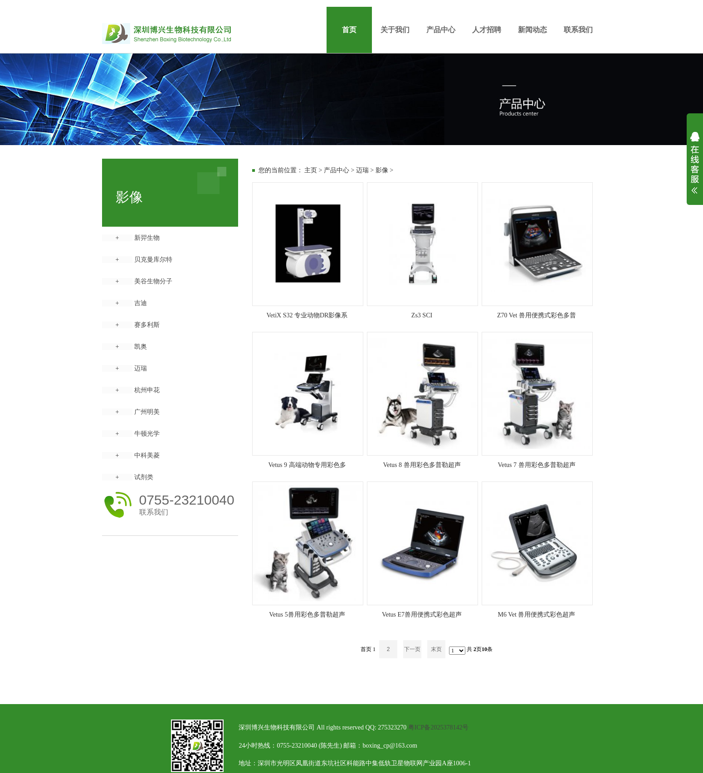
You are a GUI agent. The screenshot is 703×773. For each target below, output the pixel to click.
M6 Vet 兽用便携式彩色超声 (537, 614)
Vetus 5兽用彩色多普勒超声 (307, 614)
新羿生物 (147, 237)
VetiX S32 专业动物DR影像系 (307, 315)
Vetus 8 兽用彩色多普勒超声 (421, 465)
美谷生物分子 (153, 281)
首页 (349, 30)
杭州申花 (147, 390)
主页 (310, 170)
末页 (436, 649)
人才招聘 (486, 30)
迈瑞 (140, 368)
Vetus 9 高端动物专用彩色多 (307, 465)
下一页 (412, 649)
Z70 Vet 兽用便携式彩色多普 (536, 315)
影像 (382, 170)
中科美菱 (147, 455)
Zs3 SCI (421, 315)
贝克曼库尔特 (153, 259)
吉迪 (140, 303)
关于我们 (395, 30)
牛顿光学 (147, 433)
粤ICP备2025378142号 (438, 727)
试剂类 (143, 477)
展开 (695, 168)
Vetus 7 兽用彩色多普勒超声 (536, 465)
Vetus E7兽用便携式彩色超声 (422, 614)
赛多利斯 (147, 324)
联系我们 (578, 30)
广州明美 (147, 411)
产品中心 (440, 30)
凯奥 (140, 346)
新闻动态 (532, 30)
